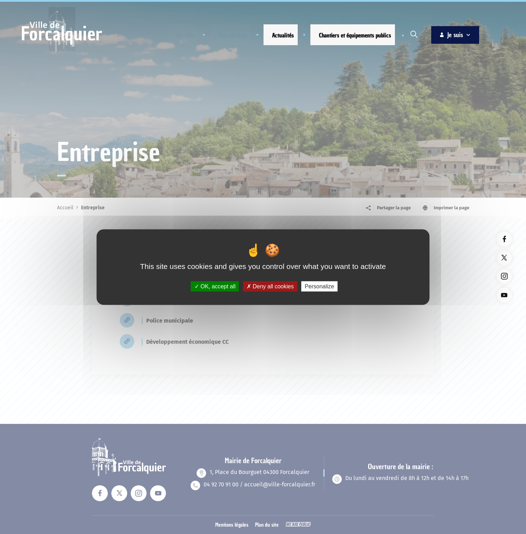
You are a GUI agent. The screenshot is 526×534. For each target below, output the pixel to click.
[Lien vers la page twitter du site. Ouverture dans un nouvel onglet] (504, 257)
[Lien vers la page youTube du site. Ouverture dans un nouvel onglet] (504, 295)
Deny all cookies (270, 286)
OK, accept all (215, 286)
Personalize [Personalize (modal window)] (319, 286)
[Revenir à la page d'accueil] (62, 50)
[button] (179, 35)
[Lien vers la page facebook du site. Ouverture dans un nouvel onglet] (504, 239)
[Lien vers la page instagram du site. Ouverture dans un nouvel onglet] (504, 276)
